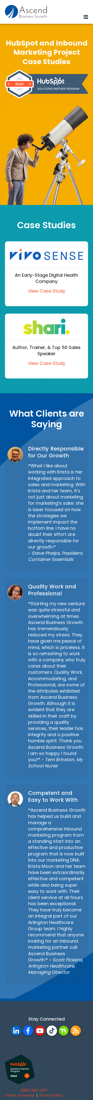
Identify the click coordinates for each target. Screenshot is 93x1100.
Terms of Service (19, 1095)
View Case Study (46, 291)
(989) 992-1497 (34, 1090)
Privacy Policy (51, 1095)
